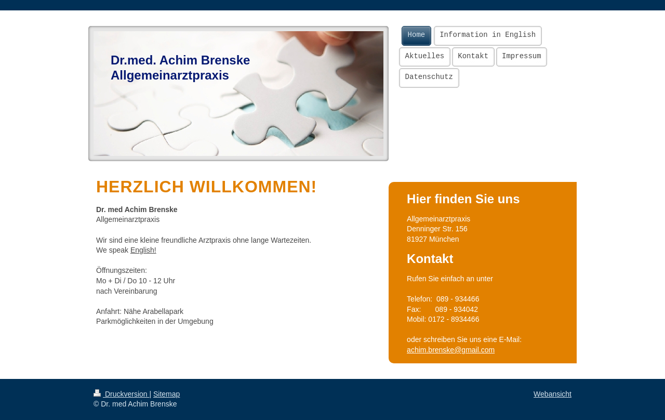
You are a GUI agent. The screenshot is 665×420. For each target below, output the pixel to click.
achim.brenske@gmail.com (451, 350)
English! (143, 250)
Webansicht (552, 394)
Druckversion (121, 394)
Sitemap (166, 394)
